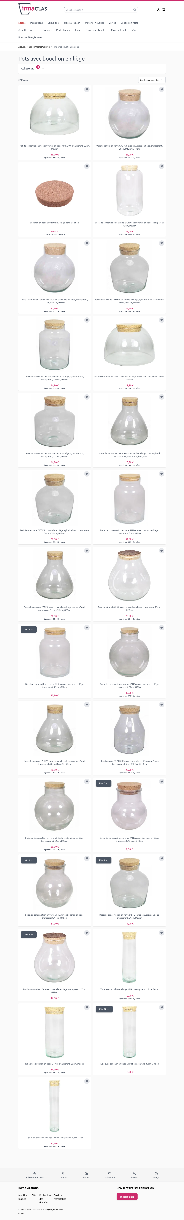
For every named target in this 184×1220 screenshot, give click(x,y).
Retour (134, 1175)
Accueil (21, 46)
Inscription (127, 1196)
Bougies (47, 29)
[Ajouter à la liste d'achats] (87, 89)
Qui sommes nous (34, 1175)
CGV (34, 1195)
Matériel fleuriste (94, 22)
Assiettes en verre (28, 29)
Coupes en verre (129, 22)
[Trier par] (152, 80)
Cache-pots (53, 22)
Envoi (86, 1175)
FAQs (156, 1175)
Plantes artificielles (96, 29)
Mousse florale (119, 29)
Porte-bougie (63, 29)
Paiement (110, 1175)
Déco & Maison (72, 22)
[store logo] (32, 9)
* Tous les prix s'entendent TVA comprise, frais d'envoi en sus (40, 1211)
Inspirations (36, 22)
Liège (78, 29)
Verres (112, 22)
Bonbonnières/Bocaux (30, 37)
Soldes (21, 22)
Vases (135, 29)
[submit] (135, 10)
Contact (64, 1175)
